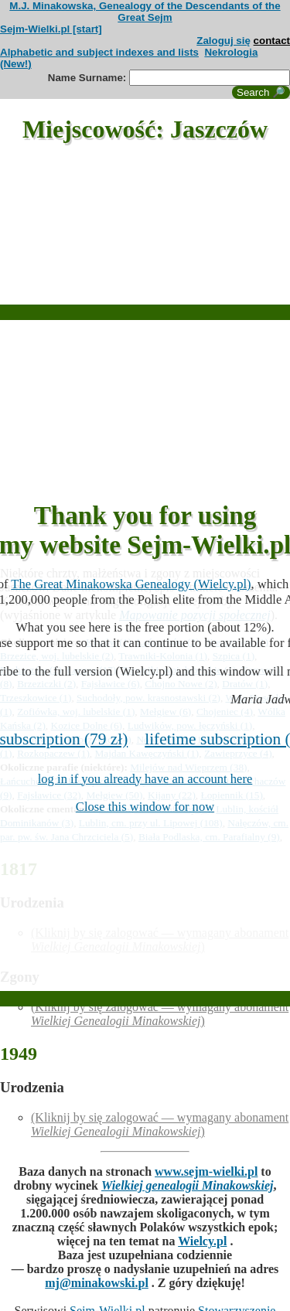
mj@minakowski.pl (96, 1282)
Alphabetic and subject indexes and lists (99, 52)
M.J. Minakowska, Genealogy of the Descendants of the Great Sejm (144, 11)
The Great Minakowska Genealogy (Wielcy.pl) (131, 584)
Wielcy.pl (202, 1241)
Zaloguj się (223, 40)
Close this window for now (145, 806)
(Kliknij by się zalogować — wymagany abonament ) (159, 1013)
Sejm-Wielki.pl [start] (51, 29)
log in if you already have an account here (145, 778)
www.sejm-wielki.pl (206, 1171)
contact (272, 40)
